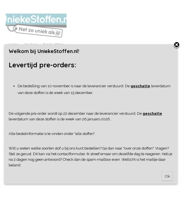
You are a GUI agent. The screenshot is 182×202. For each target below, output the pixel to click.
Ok (167, 176)
